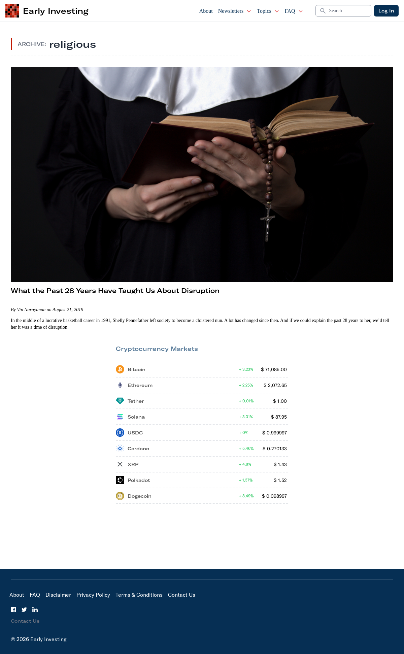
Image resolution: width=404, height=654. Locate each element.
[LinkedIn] (35, 609)
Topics (268, 11)
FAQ (294, 11)
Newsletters (235, 11)
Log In (386, 11)
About (206, 11)
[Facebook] (13, 609)
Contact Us (181, 594)
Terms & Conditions (139, 594)
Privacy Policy (93, 594)
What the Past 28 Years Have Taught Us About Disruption (115, 290)
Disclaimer (58, 594)
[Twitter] (24, 609)
